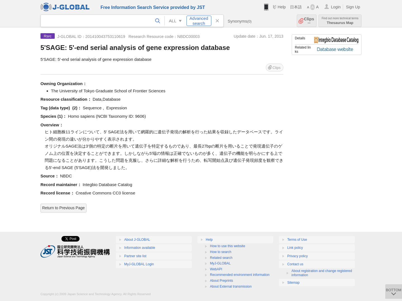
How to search (220, 252)
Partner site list (135, 256)
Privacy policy (297, 256)
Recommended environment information (239, 275)
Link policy (295, 248)
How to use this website (227, 246)
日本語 (296, 7)
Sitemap (293, 283)
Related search (221, 258)
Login (336, 7)
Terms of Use (297, 240)
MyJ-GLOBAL (220, 263)
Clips (309, 20)
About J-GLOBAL (137, 240)
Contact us (295, 264)
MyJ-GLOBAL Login (139, 264)
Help (281, 7)
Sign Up (353, 7)
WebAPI (216, 269)
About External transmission (231, 286)
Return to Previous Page (63, 208)
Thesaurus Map (340, 21)
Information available (139, 248)
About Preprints (221, 281)
